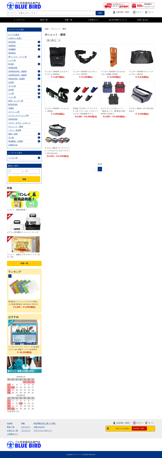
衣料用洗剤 (13, 119)
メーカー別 (13, 158)
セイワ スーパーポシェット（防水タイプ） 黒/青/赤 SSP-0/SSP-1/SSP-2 (113, 111)
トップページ (19, 20)
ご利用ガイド (93, 20)
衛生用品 (12, 42)
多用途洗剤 (13, 68)
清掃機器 (12, 49)
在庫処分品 (13, 145)
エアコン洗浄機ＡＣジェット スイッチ (23, 232)
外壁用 (11, 82)
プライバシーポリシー (43, 430)
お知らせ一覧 (12, 430)
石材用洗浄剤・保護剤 (17, 75)
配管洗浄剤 (13, 104)
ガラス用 (12, 86)
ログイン (139, 12)
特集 (23, 423)
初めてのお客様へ (131, 428)
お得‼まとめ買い (15, 38)
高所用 (11, 90)
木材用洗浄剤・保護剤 (17, 71)
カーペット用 (13, 112)
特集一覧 (68, 20)
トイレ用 (12, 97)
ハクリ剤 (12, 60)
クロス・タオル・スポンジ (19, 123)
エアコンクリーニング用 (18, 115)
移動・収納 (13, 134)
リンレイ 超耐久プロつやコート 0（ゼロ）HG (23, 255)
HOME (10, 423)
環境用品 (12, 53)
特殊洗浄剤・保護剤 (16, 79)
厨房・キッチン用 (15, 101)
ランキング (26, 430)
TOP (46, 29)
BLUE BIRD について (118, 20)
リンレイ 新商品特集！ (17, 210)
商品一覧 (44, 20)
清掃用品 (12, 46)
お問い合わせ (142, 20)
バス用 (11, 93)
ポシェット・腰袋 (15, 127)
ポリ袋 (11, 138)
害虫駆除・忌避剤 (15, 141)
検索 (100, 13)
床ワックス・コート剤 (17, 57)
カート (151, 12)
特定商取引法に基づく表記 (45, 423)
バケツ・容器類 (14, 130)
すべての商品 (13, 35)
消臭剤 (11, 108)
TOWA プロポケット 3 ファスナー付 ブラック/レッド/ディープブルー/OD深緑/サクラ (85, 111)
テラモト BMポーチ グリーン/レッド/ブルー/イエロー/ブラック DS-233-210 (57, 150)
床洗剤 (11, 64)
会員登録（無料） (123, 12)
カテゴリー (26, 427)
